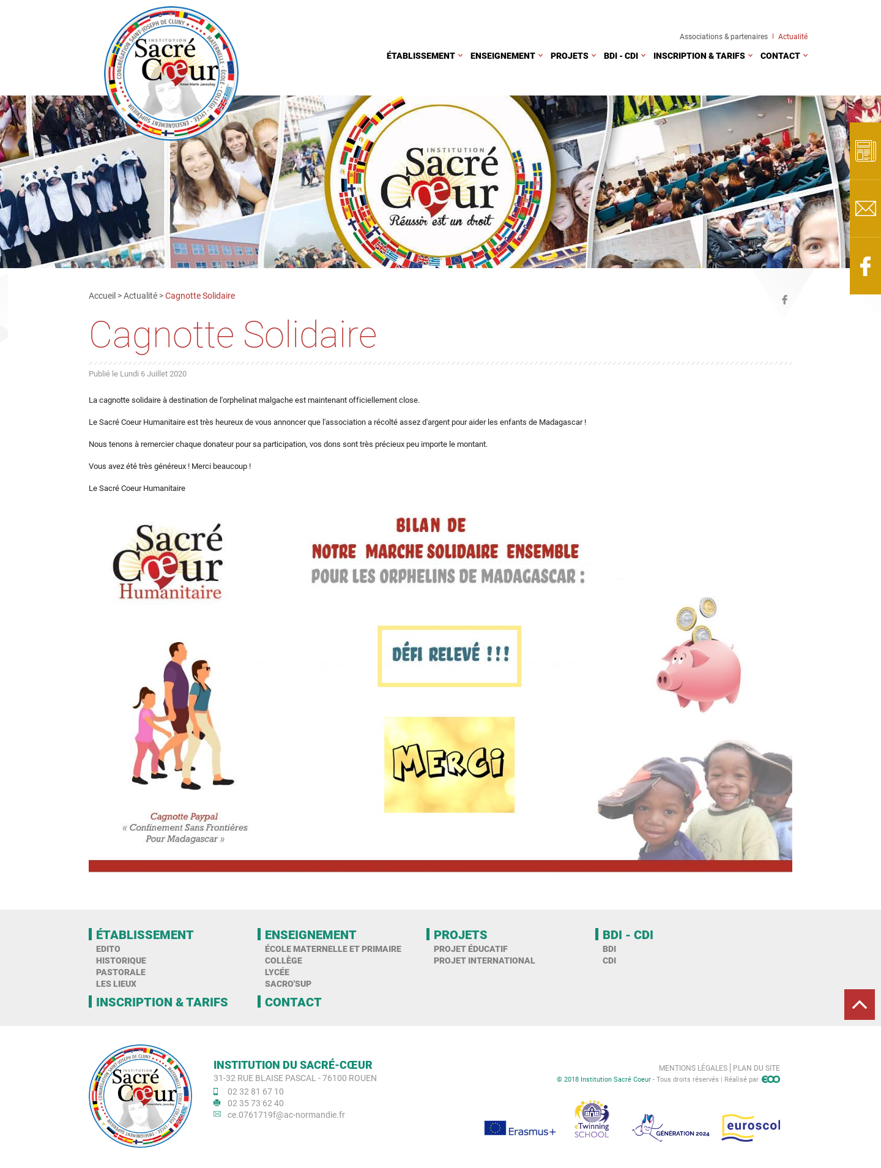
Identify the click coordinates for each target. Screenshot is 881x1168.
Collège (283, 960)
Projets (570, 55)
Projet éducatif (471, 948)
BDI (609, 948)
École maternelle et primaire (333, 948)
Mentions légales (693, 1068)
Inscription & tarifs (699, 55)
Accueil (102, 295)
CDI (609, 960)
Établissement (421, 55)
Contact (780, 55)
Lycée (277, 972)
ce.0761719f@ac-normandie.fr (286, 1114)
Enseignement (502, 55)
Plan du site (756, 1068)
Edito (108, 948)
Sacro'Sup (288, 983)
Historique (121, 960)
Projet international (484, 960)
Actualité (793, 36)
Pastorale (121, 972)
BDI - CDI (621, 55)
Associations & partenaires (724, 36)
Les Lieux (116, 983)
